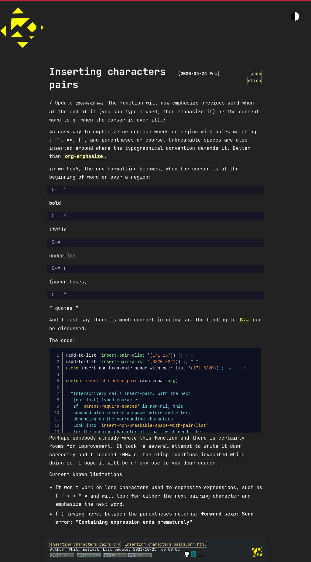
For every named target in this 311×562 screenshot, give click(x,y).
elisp (254, 80)
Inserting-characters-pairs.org (85, 543)
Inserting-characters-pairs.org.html (166, 543)
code (256, 73)
